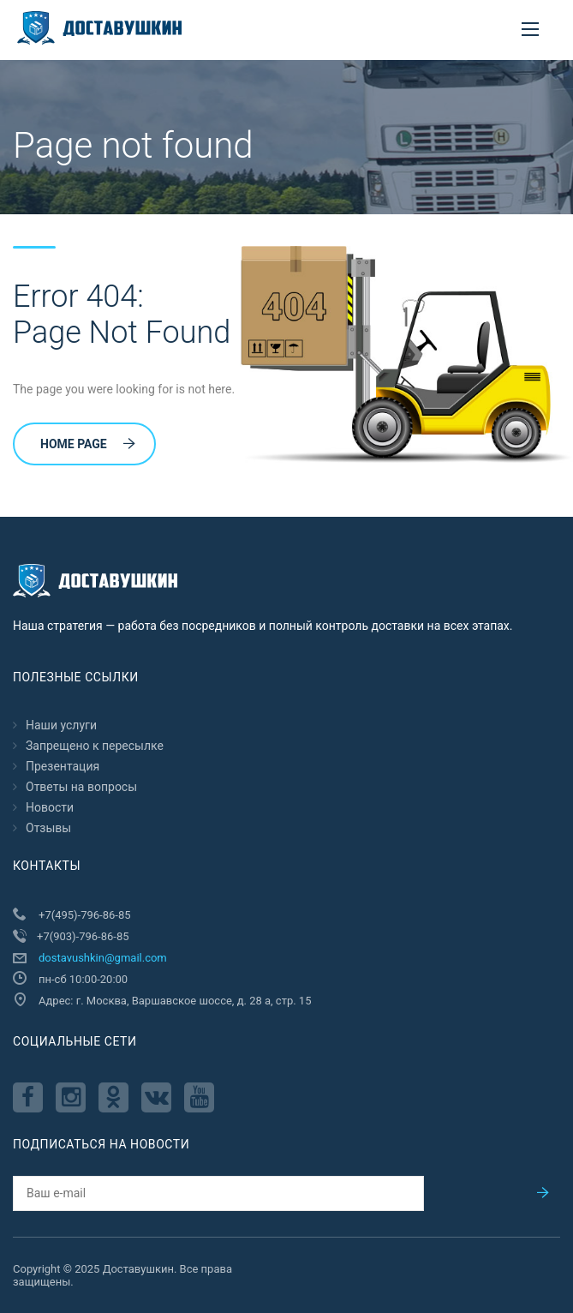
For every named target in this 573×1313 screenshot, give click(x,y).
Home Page (87, 444)
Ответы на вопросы (81, 787)
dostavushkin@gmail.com (103, 957)
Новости (50, 807)
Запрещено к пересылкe (95, 745)
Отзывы (48, 828)
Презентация (62, 766)
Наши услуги (61, 725)
